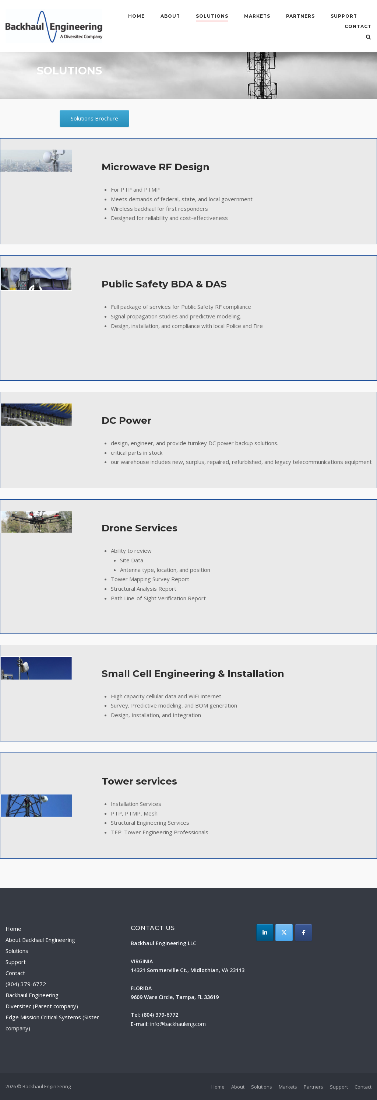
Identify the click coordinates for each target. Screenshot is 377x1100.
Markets (257, 16)
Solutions (212, 16)
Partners (300, 16)
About (170, 16)
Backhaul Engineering (32, 995)
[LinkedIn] (265, 932)
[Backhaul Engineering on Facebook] (303, 932)
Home (136, 16)
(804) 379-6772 (26, 984)
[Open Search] (368, 37)
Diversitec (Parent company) (42, 1006)
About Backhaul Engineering (40, 939)
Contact (358, 26)
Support (344, 16)
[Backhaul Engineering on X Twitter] (284, 932)
